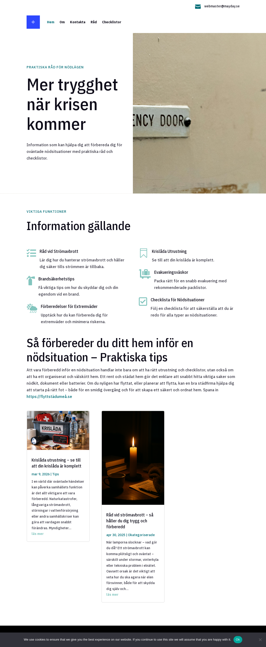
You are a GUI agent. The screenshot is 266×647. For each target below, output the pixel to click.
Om (62, 22)
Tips (55, 474)
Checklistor (111, 22)
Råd (94, 22)
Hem (50, 22)
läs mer (38, 534)
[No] (260, 639)
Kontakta (77, 22)
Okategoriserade (141, 535)
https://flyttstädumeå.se (49, 396)
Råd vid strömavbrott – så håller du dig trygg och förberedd (129, 520)
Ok (238, 639)
